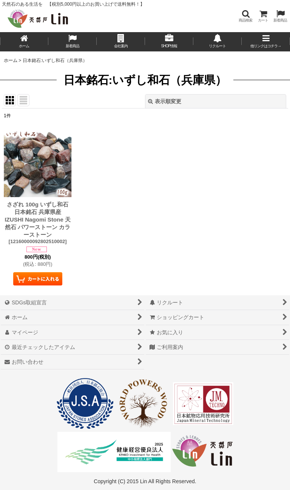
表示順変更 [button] (164, 101)
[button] (245, 16)
